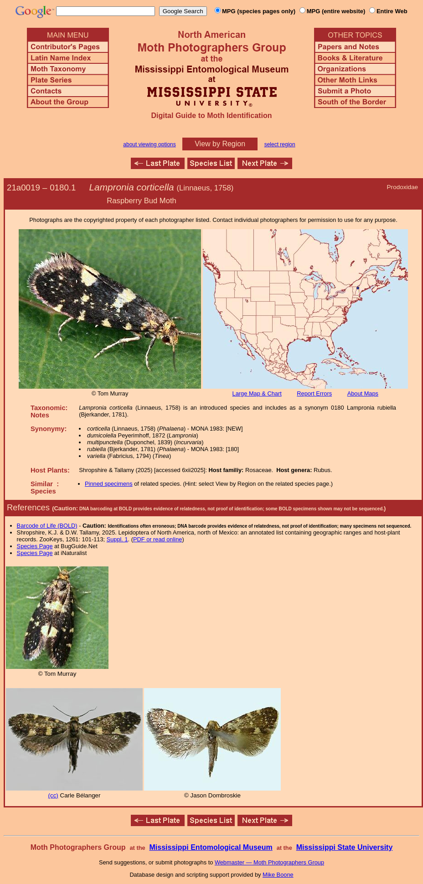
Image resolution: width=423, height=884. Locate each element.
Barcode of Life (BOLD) (47, 525)
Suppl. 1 (117, 539)
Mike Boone (278, 874)
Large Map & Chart (257, 393)
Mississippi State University (344, 847)
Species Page (35, 546)
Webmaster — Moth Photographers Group (269, 862)
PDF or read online (157, 539)
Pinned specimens (109, 483)
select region (279, 144)
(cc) (53, 795)
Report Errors (314, 393)
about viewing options (149, 144)
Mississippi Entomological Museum (210, 847)
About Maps (362, 393)
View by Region (220, 144)
